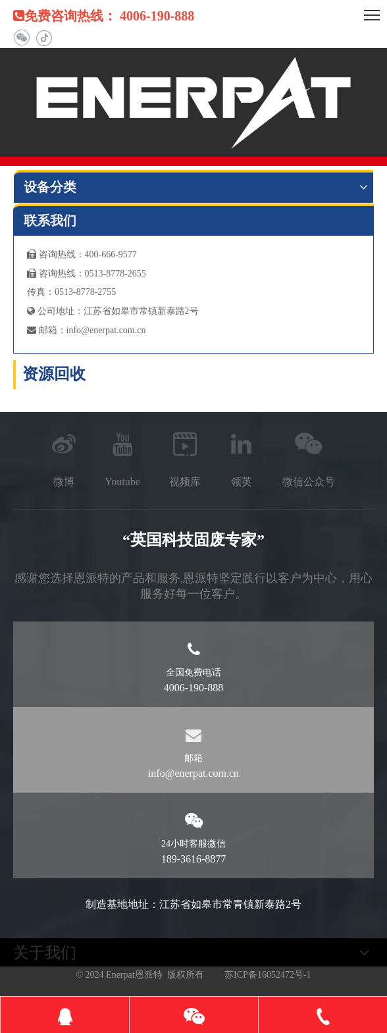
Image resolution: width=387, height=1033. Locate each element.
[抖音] (44, 38)
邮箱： (46, 330)
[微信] (21, 38)
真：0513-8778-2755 (76, 292)
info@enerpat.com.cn (106, 330)
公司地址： (55, 311)
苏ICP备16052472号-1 (267, 975)
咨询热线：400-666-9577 (82, 254)
